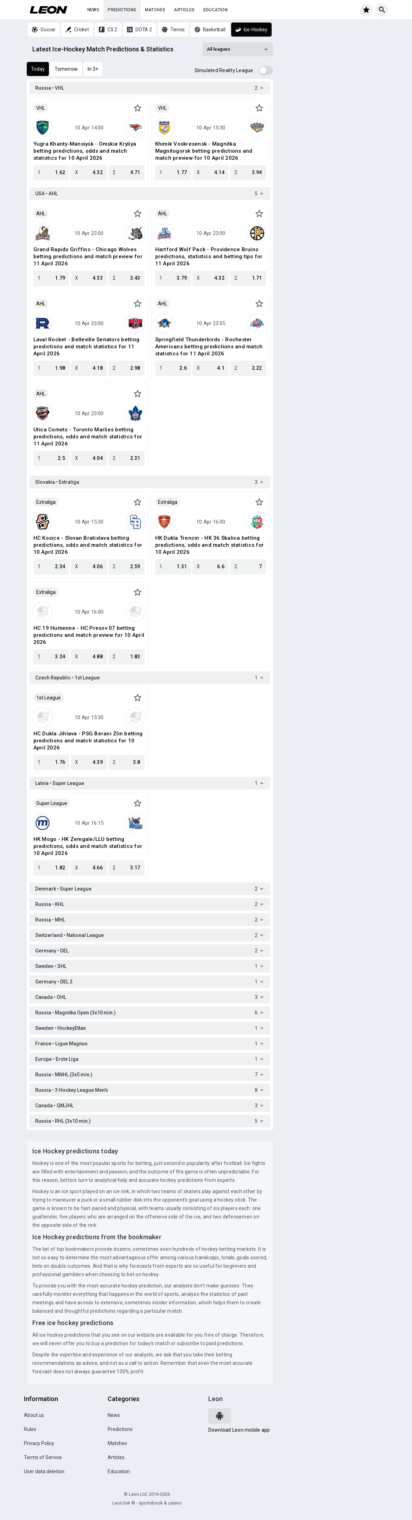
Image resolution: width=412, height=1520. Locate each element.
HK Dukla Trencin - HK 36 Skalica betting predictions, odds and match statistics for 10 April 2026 (209, 545)
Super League (51, 803)
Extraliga (46, 502)
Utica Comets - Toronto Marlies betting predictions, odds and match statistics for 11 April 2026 (87, 436)
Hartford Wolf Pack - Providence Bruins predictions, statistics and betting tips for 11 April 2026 (209, 256)
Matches (155, 9)
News (93, 9)
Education (215, 9)
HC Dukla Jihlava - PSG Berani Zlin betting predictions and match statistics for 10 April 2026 (88, 740)
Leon (215, 1398)
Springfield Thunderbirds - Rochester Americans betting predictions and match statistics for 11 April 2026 (209, 346)
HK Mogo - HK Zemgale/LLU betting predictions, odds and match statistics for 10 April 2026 (87, 846)
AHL (40, 213)
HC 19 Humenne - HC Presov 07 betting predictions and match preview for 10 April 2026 (89, 635)
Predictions (122, 9)
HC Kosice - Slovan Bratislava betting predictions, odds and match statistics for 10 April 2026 (87, 545)
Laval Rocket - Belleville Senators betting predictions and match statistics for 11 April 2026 (86, 346)
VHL (40, 108)
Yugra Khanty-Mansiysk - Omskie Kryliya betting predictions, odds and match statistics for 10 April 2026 (85, 151)
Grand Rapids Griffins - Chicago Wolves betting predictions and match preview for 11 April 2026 (87, 256)
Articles (184, 9)
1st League (48, 698)
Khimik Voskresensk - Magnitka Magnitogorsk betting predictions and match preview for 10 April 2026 (204, 151)
